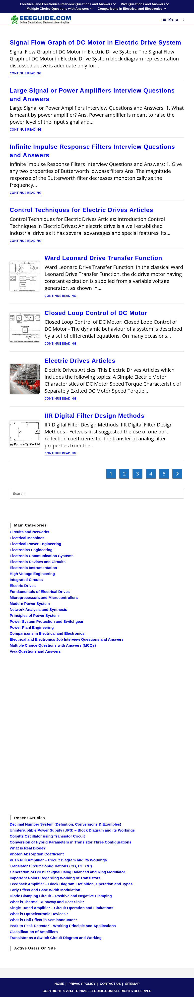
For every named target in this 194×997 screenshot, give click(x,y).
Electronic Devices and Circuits (37, 562)
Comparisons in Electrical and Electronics (132, 8)
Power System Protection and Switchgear (46, 621)
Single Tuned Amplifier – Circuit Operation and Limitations (61, 908)
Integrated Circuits (26, 579)
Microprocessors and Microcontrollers (44, 597)
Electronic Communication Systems (41, 556)
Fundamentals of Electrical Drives (40, 591)
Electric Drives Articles (80, 360)
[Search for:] (181, 19)
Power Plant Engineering (32, 627)
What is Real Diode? (28, 848)
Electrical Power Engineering (35, 544)
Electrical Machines (27, 538)
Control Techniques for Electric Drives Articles (81, 210)
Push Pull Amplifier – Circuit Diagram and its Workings (58, 860)
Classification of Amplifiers (34, 932)
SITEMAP (132, 984)
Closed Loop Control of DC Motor (96, 313)
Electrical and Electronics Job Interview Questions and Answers (67, 639)
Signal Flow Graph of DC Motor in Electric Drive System (95, 42)
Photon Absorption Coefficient (37, 854)
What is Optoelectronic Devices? (39, 914)
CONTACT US (110, 984)
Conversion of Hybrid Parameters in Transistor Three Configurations (70, 842)
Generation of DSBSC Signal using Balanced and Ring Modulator (67, 872)
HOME (59, 984)
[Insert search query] (97, 494)
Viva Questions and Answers (145, 4)
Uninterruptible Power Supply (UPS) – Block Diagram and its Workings (72, 830)
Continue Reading (25, 73)
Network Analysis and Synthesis (38, 609)
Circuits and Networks (29, 532)
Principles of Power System (34, 615)
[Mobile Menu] (171, 19)
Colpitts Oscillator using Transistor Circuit (47, 836)
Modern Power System (30, 603)
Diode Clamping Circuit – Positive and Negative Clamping (61, 896)
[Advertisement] (97, 510)
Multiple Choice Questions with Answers (60, 8)
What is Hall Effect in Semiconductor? (43, 920)
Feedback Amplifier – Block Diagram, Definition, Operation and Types (71, 884)
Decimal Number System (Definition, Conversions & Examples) (65, 824)
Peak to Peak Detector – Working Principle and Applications (63, 926)
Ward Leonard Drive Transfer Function (103, 258)
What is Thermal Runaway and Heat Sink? (47, 902)
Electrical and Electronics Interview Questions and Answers (68, 4)
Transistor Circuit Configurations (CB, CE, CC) (51, 866)
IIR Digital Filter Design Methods (94, 415)
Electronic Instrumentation (33, 568)
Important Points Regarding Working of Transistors (55, 878)
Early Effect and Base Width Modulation (45, 890)
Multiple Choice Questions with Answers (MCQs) (53, 645)
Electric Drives (23, 585)
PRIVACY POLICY (82, 984)
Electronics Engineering (31, 550)
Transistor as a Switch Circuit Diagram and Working (56, 938)
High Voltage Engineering (32, 574)
